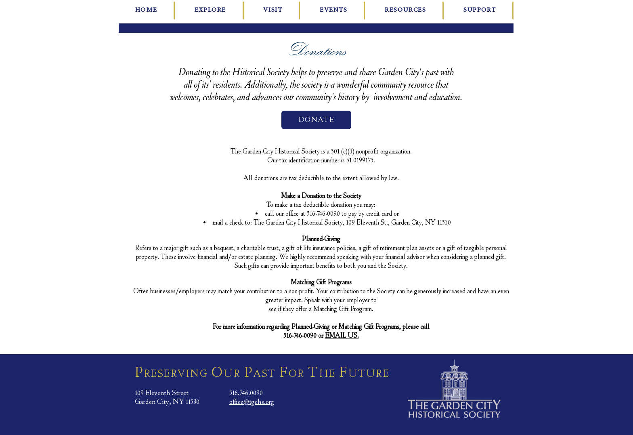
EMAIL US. (342, 336)
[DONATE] (316, 120)
